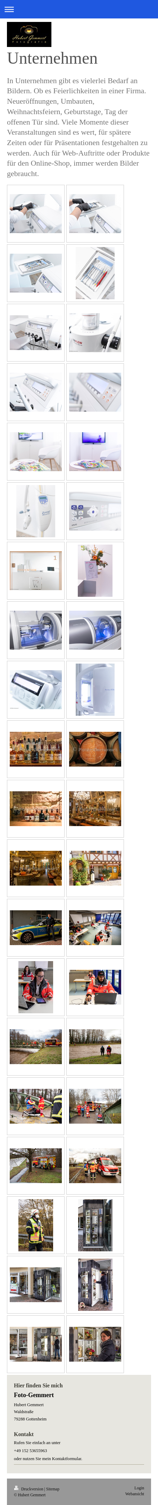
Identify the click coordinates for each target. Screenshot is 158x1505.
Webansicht (134, 1494)
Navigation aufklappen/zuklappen (79, 9)
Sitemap (52, 1489)
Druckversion (29, 1489)
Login (139, 1488)
